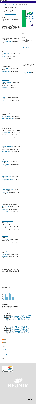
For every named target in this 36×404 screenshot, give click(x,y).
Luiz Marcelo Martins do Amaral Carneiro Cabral (9, 169)
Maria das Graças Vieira (5, 182)
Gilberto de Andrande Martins (6, 116)
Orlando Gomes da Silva (5, 206)
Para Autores (4, 349)
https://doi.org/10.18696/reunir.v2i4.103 (10, 14)
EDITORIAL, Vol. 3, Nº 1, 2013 (19, 326)
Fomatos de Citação (25, 43)
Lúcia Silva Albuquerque (5, 158)
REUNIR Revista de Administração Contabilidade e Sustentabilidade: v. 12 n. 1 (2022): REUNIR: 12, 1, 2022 (18, 318)
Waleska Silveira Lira (5, 254)
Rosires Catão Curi (4, 226)
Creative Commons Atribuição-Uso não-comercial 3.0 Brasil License (28, 71)
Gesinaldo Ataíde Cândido (6, 113)
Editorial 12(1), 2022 (18, 317)
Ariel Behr (3, 56)
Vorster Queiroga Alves (5, 251)
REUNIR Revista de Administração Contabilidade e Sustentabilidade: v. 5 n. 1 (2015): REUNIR (17, 316)
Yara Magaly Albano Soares (6, 265)
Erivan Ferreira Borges (5, 97)
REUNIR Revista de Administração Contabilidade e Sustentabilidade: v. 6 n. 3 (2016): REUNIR (18, 322)
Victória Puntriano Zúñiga (6, 249)
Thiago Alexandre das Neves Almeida (7, 245)
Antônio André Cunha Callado (6, 53)
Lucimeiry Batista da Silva (5, 164)
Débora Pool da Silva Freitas (6, 74)
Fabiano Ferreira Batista (5, 100)
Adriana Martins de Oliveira (6, 35)
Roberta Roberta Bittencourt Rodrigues (7, 221)
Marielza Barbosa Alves (5, 192)
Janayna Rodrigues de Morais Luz (7, 127)
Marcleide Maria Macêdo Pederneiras (7, 179)
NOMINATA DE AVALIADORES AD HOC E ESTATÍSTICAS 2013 (24, 324)
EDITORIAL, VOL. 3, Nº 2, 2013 (19, 328)
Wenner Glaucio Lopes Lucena (6, 259)
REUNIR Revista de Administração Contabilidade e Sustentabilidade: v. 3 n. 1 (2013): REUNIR (17, 327)
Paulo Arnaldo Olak (5, 211)
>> (7, 334)
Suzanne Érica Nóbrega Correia (6, 239)
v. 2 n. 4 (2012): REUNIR (11, 4)
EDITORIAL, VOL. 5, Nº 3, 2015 (19, 332)
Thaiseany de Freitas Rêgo (6, 242)
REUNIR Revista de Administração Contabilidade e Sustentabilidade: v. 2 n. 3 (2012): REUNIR (17, 331)
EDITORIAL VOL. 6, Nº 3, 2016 (28, 321)
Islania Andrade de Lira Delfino (6, 121)
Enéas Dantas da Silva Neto (6, 87)
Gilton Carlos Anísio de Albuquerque (7, 118)
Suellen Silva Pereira (5, 236)
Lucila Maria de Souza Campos (6, 161)
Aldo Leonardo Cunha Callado (6, 41)
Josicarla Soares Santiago (5, 144)
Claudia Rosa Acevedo (5, 65)
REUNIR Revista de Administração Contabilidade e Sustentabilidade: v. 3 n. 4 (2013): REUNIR (18, 325)
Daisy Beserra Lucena (5, 68)
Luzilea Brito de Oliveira (5, 173)
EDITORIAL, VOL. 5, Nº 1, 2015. (20, 315)
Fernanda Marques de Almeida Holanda (8, 107)
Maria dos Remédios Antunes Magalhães (8, 189)
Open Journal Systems (5, 354)
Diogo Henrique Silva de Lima (6, 82)
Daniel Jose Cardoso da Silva (6, 71)
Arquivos (6, 4)
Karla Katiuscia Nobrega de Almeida (7, 146)
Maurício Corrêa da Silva (5, 197)
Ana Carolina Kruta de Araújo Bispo (7, 46)
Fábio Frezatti (4, 103)
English (3, 361)
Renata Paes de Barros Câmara (6, 215)
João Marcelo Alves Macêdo (6, 132)
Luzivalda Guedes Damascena (6, 176)
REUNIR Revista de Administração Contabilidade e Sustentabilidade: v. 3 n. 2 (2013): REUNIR (17, 329)
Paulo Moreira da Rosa (5, 213)
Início (2, 4)
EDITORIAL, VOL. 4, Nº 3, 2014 (19, 319)
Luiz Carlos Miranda (5, 167)
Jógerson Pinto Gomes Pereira (6, 137)
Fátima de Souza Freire (5, 105)
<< (2, 334)
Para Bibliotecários (4, 350)
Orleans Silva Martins (5, 209)
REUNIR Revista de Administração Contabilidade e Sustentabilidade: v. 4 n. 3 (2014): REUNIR (17, 320)
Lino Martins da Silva (5, 154)
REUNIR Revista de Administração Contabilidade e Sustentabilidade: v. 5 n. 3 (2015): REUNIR (17, 333)
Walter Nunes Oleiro (5, 256)
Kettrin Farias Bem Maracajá (6, 151)
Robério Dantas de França (6, 219)
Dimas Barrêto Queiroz (5, 80)
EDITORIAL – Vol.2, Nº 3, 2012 (19, 330)
